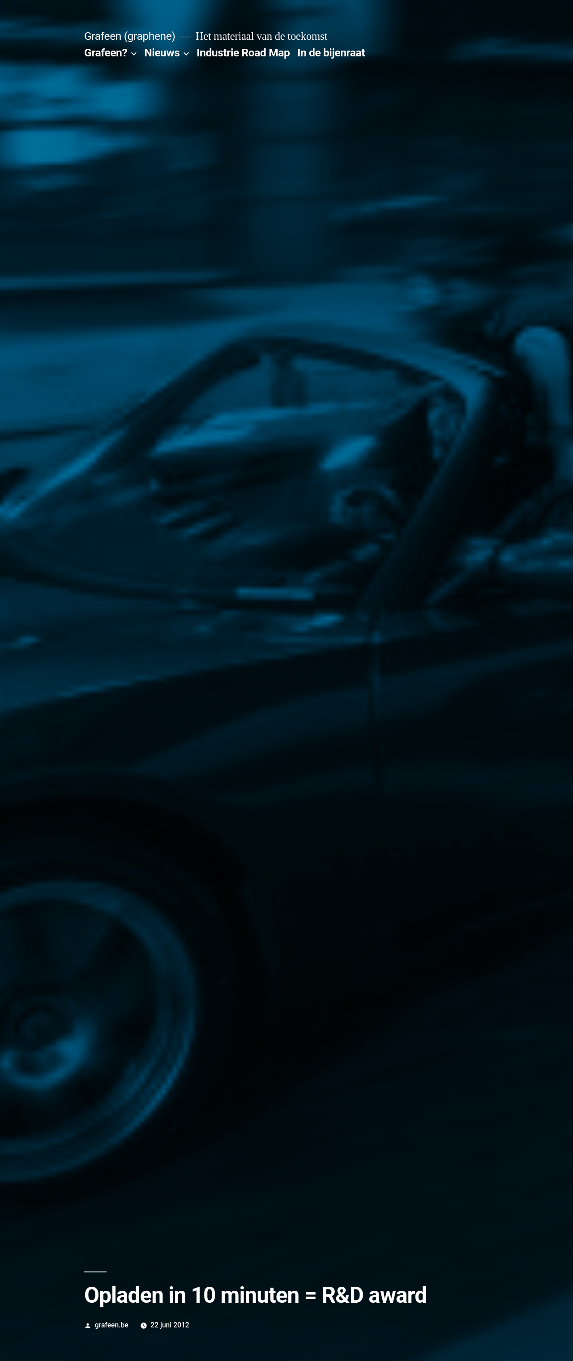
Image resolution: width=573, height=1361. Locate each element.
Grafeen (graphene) (129, 36)
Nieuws (162, 52)
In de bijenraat (331, 52)
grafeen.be (111, 1325)
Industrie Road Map (243, 52)
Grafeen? (105, 52)
